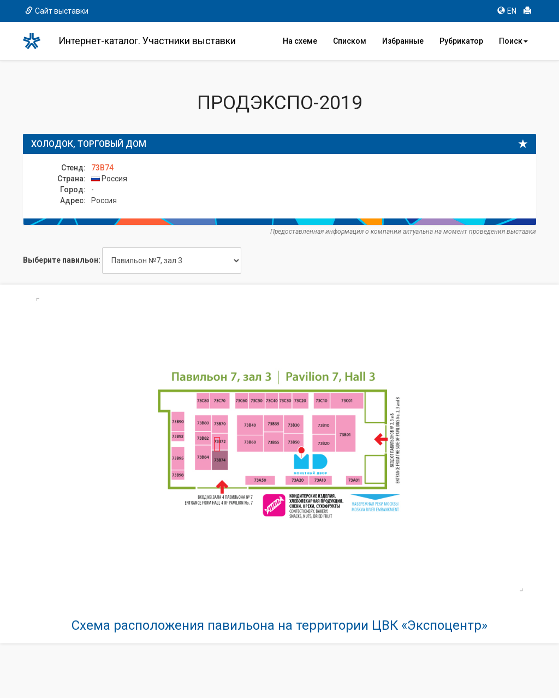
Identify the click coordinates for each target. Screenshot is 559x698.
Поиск (513, 41)
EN (506, 11)
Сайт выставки (56, 11)
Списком (349, 41)
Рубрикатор (461, 41)
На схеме (300, 41)
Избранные (403, 41)
